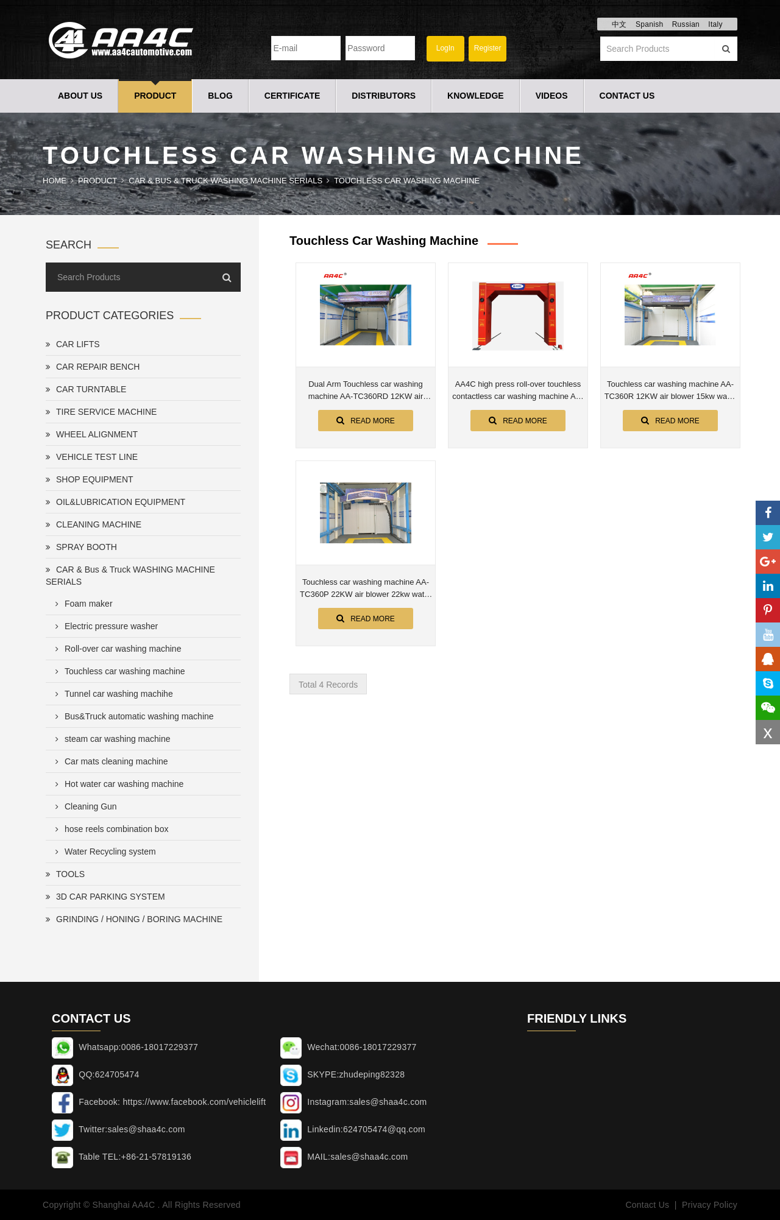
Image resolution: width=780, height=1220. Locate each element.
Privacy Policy (709, 1205)
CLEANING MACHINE (93, 524)
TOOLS (65, 874)
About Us (80, 95)
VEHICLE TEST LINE (92, 457)
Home (54, 180)
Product (155, 95)
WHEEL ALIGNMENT (92, 434)
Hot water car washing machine (117, 784)
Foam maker (82, 603)
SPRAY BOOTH (81, 547)
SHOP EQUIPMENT (89, 479)
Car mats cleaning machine (109, 761)
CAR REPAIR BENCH (93, 367)
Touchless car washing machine (407, 180)
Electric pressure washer (104, 626)
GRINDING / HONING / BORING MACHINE (134, 919)
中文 (619, 24)
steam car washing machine (111, 739)
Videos (552, 95)
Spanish (649, 24)
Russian (686, 24)
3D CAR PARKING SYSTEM (105, 896)
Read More (365, 420)
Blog (220, 95)
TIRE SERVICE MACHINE (101, 412)
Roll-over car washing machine (116, 649)
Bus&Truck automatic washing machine (132, 716)
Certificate (292, 95)
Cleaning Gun (84, 806)
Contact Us (627, 95)
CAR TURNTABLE (86, 389)
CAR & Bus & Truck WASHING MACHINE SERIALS (225, 180)
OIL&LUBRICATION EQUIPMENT (115, 502)
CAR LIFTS (73, 344)
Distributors (384, 95)
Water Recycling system (103, 851)
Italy (715, 24)
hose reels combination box (109, 829)
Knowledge (475, 95)
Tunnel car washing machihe (112, 694)
